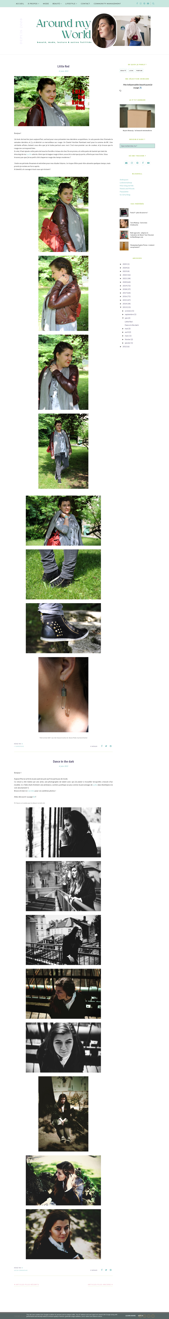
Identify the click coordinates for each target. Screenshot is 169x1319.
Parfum (139, 70)
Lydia (95, 784)
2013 (125, 307)
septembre (129, 314)
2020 (125, 282)
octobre (128, 311)
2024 (125, 268)
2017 (125, 293)
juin (126, 318)
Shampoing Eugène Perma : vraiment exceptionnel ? (142, 246)
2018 (125, 289)
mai (126, 328)
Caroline (31, 791)
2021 (125, 278)
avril (126, 332)
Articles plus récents (27, 1284)
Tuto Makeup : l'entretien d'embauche (138, 224)
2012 (125, 346)
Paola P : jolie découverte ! (139, 213)
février (127, 339)
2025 (125, 264)
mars (127, 336)
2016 (125, 296)
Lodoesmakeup (126, 182)
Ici (34, 797)
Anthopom (124, 179)
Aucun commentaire (21, 1270)
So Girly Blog (125, 194)
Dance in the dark (63, 761)
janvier (127, 343)
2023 (125, 271)
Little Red (63, 66)
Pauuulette (124, 191)
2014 (125, 303)
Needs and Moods (127, 188)
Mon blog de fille (126, 185)
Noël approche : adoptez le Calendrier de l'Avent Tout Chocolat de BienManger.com (142, 235)
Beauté (123, 70)
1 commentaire (19, 746)
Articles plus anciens (99, 1284)
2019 (125, 285)
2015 (125, 300)
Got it (140, 1316)
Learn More (130, 1316)
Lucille (29, 154)
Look (131, 70)
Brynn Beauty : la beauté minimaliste (137, 130)
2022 (125, 275)
